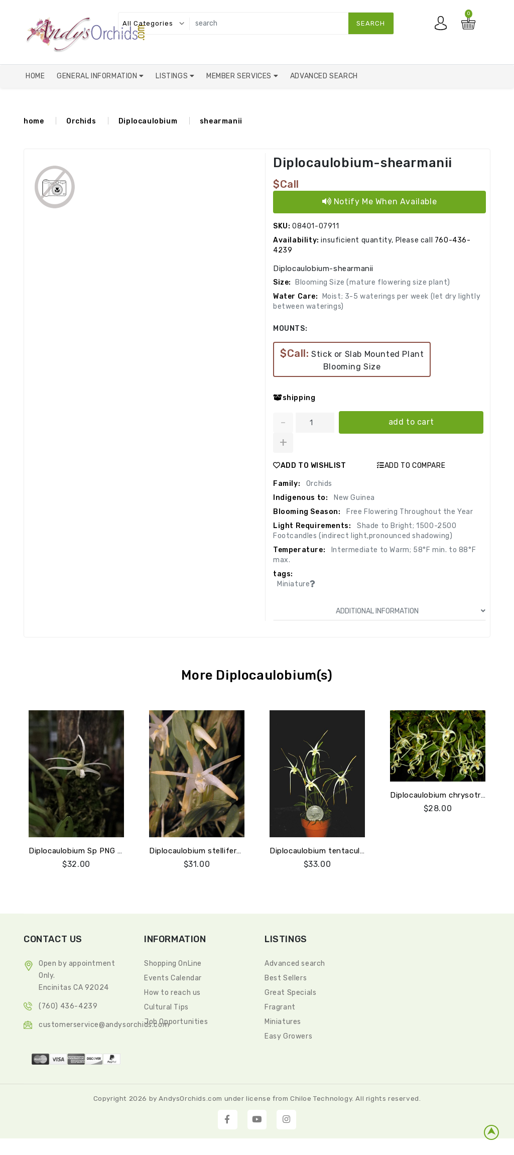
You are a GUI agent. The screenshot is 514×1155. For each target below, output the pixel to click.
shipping (294, 398)
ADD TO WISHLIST (309, 465)
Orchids (81, 121)
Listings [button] (172, 76)
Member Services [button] (240, 76)
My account (443, 26)
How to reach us (172, 992)
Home (35, 76)
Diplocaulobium (147, 121)
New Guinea (353, 497)
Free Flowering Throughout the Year (409, 511)
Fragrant (280, 1007)
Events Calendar (173, 978)
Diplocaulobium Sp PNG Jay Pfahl (91, 850)
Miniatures (283, 1021)
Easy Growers (288, 1036)
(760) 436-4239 (68, 1006)
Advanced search (295, 963)
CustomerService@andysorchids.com (104, 1024)
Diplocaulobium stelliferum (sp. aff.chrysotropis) (239, 850)
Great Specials (290, 992)
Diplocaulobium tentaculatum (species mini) (351, 850)
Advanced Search (324, 76)
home (34, 121)
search (370, 23)
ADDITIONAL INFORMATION (410, 611)
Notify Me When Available (379, 201)
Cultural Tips (166, 1007)
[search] (289, 23)
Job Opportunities (176, 1021)
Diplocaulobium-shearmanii (365, 163)
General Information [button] (98, 76)
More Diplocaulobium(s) (257, 675)
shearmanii (221, 121)
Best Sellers (286, 978)
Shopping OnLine (173, 963)
